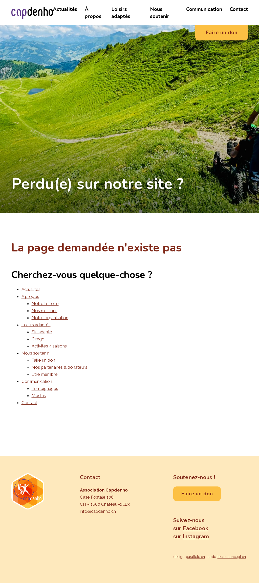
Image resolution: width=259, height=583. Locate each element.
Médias (39, 395)
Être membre (45, 374)
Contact (239, 9)
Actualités (65, 9)
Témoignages (45, 388)
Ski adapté (42, 331)
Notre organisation (50, 317)
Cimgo (38, 338)
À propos (93, 13)
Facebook (195, 528)
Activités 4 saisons (49, 345)
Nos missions (44, 310)
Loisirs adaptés (120, 13)
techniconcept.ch (232, 557)
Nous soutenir (159, 13)
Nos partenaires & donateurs (59, 367)
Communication (204, 9)
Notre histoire (45, 303)
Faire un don (43, 360)
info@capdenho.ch (98, 511)
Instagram (196, 536)
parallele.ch (195, 557)
